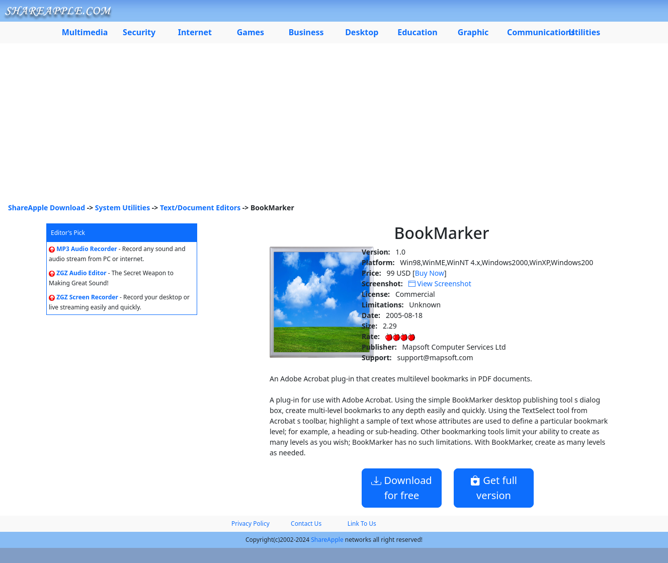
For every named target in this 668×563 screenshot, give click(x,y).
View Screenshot (439, 283)
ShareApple (327, 539)
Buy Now (429, 273)
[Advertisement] (334, 126)
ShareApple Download (46, 207)
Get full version (493, 487)
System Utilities (122, 207)
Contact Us (306, 523)
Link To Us (362, 523)
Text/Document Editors (200, 207)
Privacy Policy (250, 523)
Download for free (401, 487)
